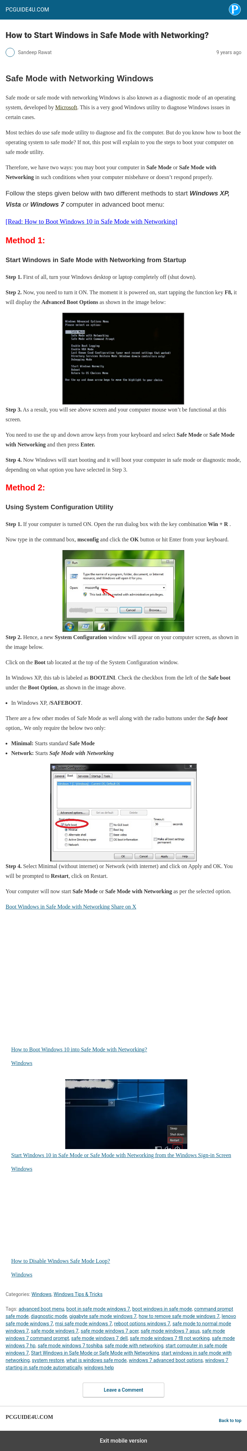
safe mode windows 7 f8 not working (170, 1338)
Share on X (123, 907)
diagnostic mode (49, 1316)
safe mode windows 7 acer (110, 1331)
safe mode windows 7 (54, 1331)
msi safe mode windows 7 (83, 1323)
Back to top (230, 1420)
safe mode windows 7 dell (99, 1338)
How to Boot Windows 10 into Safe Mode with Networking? (99, 1012)
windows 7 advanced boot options (166, 1360)
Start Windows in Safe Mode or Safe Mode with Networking (95, 1353)
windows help (99, 1367)
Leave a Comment (123, 1390)
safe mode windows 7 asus (170, 1331)
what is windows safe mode (96, 1360)
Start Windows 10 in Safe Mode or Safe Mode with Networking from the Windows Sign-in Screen (121, 1118)
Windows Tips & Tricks (78, 1294)
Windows (21, 1063)
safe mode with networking (134, 1345)
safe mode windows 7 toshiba (70, 1345)
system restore (48, 1360)
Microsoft (66, 107)
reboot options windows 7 (142, 1323)
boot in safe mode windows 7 (98, 1309)
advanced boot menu (41, 1309)
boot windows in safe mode (162, 1309)
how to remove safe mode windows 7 (179, 1316)
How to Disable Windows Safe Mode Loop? (99, 1224)
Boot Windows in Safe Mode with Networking (58, 907)
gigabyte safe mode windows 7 (103, 1316)
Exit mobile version (123, 1440)
